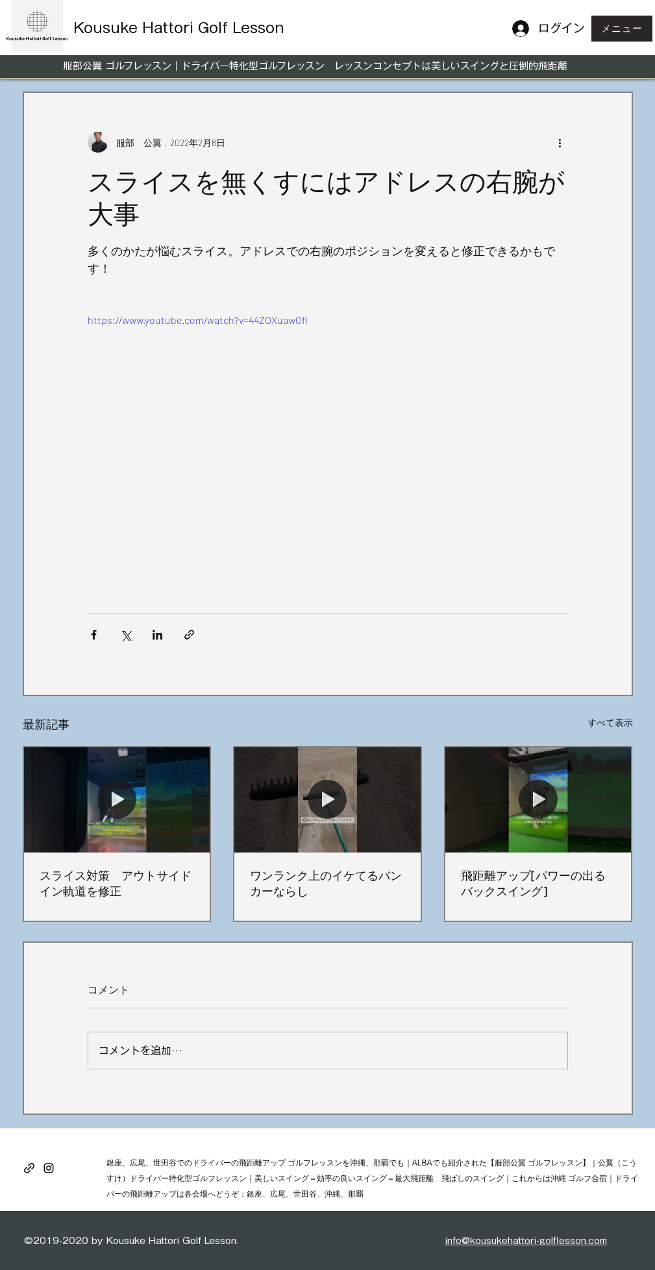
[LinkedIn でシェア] (157, 635)
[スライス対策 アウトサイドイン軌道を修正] (117, 799)
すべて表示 (610, 722)
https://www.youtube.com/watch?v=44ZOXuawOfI (198, 320)
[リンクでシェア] (189, 635)
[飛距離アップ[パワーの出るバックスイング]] (538, 799)
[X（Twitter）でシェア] (125, 635)
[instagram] (48, 1168)
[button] (621, 29)
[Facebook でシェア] (94, 635)
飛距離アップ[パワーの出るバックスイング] (533, 883)
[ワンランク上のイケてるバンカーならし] (327, 799)
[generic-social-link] (29, 1168)
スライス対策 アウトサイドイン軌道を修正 (116, 883)
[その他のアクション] (560, 142)
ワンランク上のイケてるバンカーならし (326, 883)
